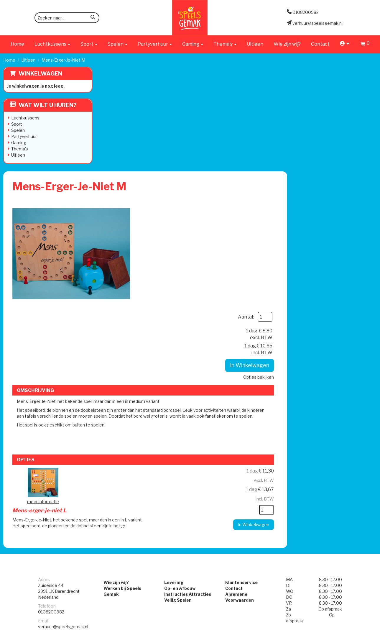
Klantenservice (242, 412)
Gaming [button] (192, 44)
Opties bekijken (348, 156)
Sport (16, 124)
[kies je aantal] (355, 340)
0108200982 (51, 441)
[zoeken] (93, 18)
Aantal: (335, 96)
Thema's (19, 148)
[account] (345, 44)
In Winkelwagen (338, 145)
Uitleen (255, 44)
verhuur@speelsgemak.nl (63, 456)
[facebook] (361, 630)
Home (17, 44)
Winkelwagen (40, 73)
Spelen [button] (117, 44)
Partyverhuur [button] (155, 44)
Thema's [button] (224, 44)
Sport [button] (88, 44)
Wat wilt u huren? (43, 105)
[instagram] (371, 630)
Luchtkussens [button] (52, 44)
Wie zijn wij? (287, 44)
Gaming (18, 142)
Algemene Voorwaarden (252, 424)
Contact (320, 44)
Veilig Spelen (177, 430)
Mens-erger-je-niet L (199, 303)
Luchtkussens (25, 117)
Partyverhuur (24, 136)
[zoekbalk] (66, 17)
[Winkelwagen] (365, 45)
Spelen (18, 130)
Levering (172, 412)
